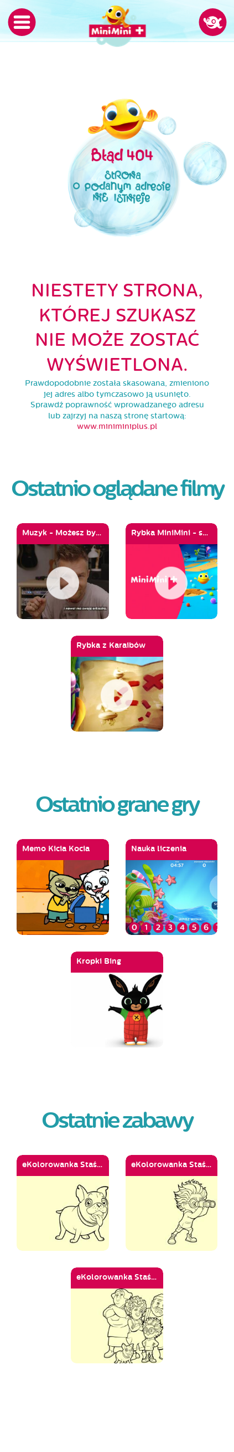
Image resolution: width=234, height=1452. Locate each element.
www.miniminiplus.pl (117, 426)
